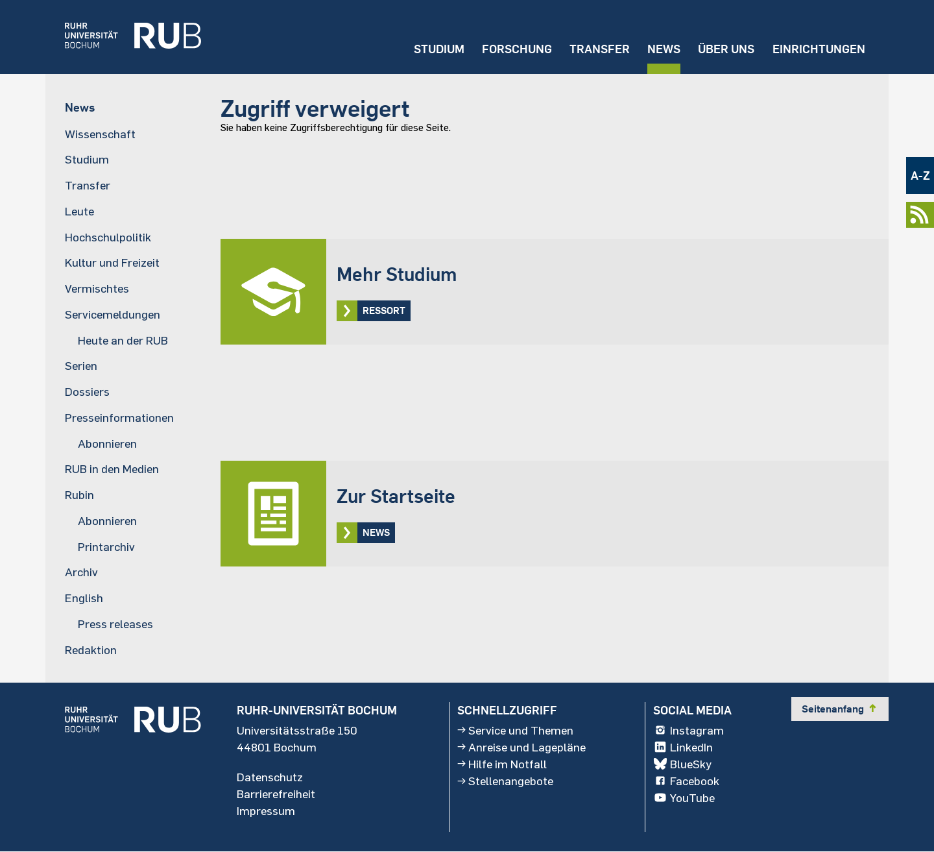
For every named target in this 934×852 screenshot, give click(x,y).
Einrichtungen (818, 49)
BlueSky (682, 764)
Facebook (686, 780)
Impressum (266, 810)
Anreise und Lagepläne (521, 747)
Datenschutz (270, 777)
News (663, 49)
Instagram (688, 730)
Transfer (599, 49)
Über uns (726, 49)
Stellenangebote (505, 780)
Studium (439, 49)
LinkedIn (683, 747)
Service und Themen (515, 730)
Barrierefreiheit (276, 793)
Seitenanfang (840, 708)
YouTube (684, 797)
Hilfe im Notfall (502, 764)
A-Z (920, 175)
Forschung (517, 49)
